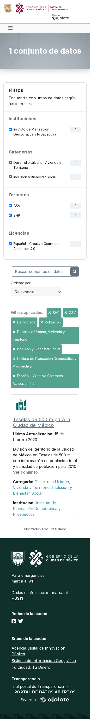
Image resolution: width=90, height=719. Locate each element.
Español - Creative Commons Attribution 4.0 (36, 246)
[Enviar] (74, 271)
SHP (16, 215)
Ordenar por (20, 283)
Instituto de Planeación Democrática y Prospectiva (34, 131)
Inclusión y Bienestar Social (34, 177)
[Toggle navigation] (10, 28)
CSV (16, 206)
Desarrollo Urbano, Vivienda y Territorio (37, 165)
